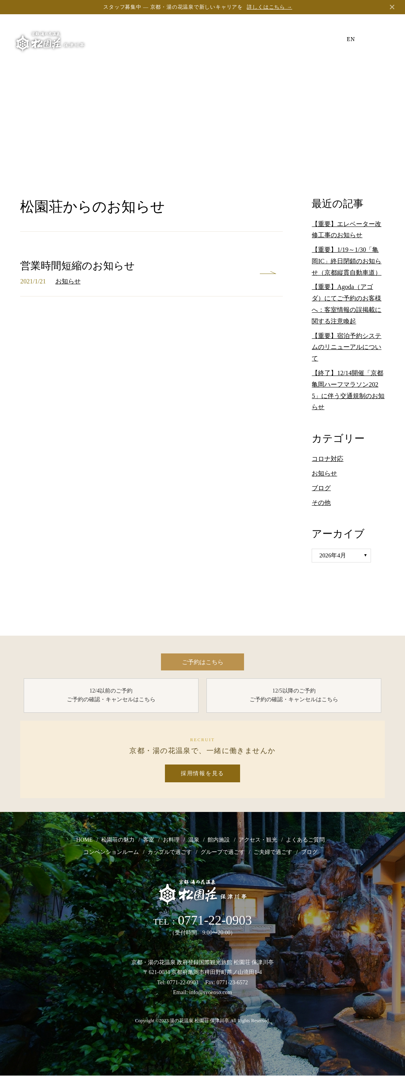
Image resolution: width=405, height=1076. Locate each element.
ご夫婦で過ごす (273, 852)
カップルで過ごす (170, 852)
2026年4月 (332, 555)
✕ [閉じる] (392, 7)
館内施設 (219, 840)
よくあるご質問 (305, 840)
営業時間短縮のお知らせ (77, 266)
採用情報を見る (202, 774)
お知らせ (68, 281)
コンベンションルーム (111, 852)
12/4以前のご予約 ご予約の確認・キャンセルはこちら (111, 695)
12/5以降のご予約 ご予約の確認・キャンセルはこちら (293, 695)
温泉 (193, 840)
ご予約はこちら (202, 662)
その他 (321, 502)
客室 (148, 840)
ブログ (321, 488)
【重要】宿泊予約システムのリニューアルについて (346, 347)
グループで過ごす (223, 852)
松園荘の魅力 (117, 840)
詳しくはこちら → (269, 7)
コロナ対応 (327, 458)
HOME (84, 840)
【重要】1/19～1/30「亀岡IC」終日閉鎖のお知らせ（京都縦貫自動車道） (346, 261)
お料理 (171, 840)
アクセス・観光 (257, 840)
